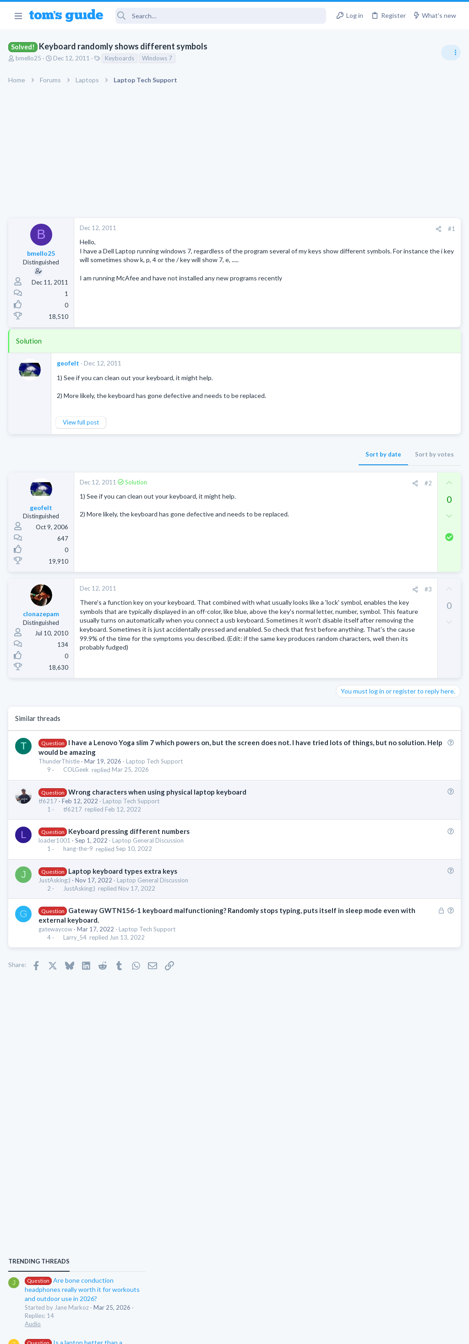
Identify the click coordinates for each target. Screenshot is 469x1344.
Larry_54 (75, 949)
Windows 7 (158, 58)
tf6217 (48, 812)
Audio (347, 560)
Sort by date (236, 454)
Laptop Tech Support (155, 773)
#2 (280, 483)
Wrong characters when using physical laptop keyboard (158, 803)
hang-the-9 (78, 860)
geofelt (69, 363)
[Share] (291, 229)
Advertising (136, 1331)
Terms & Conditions (321, 1331)
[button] (18, 15)
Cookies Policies (200, 1331)
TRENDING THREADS (353, 497)
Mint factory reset (379, 684)
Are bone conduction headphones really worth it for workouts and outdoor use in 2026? (396, 526)
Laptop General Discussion (149, 852)
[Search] (221, 16)
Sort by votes (286, 454)
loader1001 (55, 852)
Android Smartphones (368, 710)
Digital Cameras (360, 798)
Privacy (258, 1331)
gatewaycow (56, 941)
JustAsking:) (55, 891)
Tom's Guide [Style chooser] (394, 1293)
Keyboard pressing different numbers (129, 843)
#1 (304, 228)
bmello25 (29, 58)
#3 (280, 589)
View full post (82, 422)
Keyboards (120, 58)
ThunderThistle (60, 773)
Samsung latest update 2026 (394, 728)
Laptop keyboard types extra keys (123, 882)
